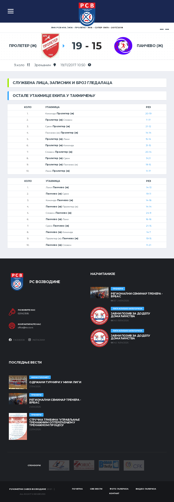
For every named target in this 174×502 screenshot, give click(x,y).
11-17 (148, 170)
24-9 (148, 212)
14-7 (148, 232)
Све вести (96, 489)
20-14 (148, 151)
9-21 (148, 158)
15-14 (148, 139)
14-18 (148, 200)
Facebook (17, 339)
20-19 (148, 113)
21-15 (148, 225)
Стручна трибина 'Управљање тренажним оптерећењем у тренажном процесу (54, 422)
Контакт (114, 493)
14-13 (148, 187)
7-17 (148, 119)
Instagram (36, 339)
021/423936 (23, 313)
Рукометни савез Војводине (27, 489)
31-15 (148, 145)
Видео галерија (146, 489)
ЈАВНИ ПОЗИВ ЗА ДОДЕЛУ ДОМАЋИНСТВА (130, 315)
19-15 (148, 164)
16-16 (148, 219)
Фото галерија (119, 489)
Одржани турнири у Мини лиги (55, 382)
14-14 (148, 132)
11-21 (148, 245)
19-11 (148, 193)
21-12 (148, 126)
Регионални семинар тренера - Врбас (137, 295)
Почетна (77, 489)
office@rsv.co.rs (25, 327)
